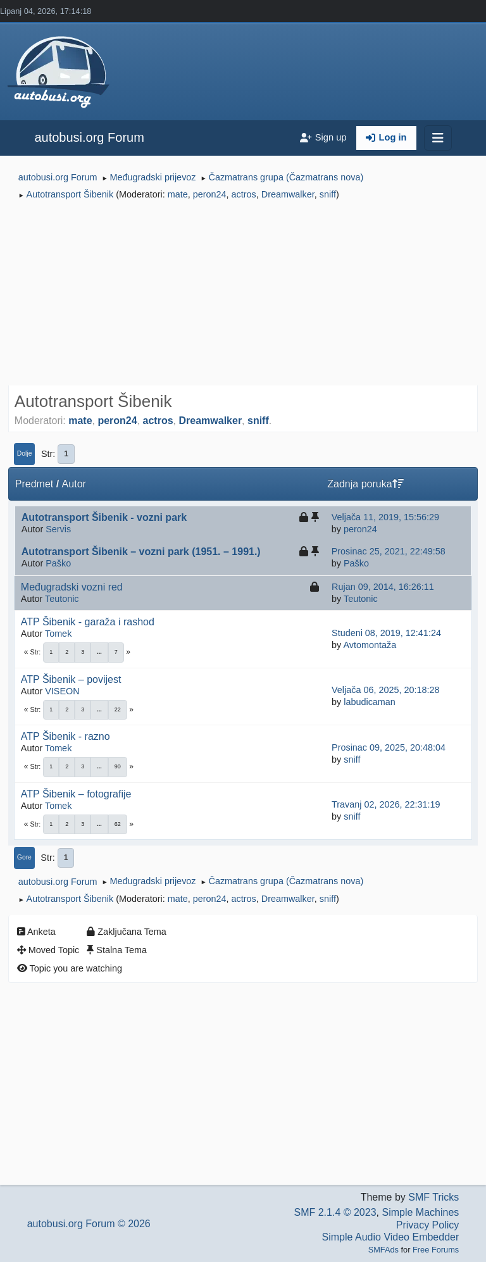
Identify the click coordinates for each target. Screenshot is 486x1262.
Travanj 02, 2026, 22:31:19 (386, 804)
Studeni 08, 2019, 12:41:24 (386, 633)
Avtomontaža (369, 645)
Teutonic (62, 599)
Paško (58, 563)
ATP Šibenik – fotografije (76, 794)
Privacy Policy (427, 1225)
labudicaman (370, 702)
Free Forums (436, 1249)
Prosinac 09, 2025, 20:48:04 (389, 747)
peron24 (210, 194)
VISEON (62, 691)
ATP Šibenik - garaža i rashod (87, 621)
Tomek (58, 633)
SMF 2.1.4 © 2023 (335, 1212)
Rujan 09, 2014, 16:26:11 (383, 587)
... (99, 652)
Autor (74, 483)
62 (118, 824)
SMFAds (383, 1249)
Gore (24, 857)
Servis (58, 529)
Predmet (34, 483)
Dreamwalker (288, 194)
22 (118, 709)
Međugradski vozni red (72, 587)
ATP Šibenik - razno (65, 736)
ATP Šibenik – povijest (71, 679)
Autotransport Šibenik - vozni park (104, 517)
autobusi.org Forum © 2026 (89, 1223)
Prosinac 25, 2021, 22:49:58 (389, 551)
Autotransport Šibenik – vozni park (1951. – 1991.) (141, 551)
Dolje (24, 453)
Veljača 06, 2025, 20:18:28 (385, 690)
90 (118, 766)
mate (178, 194)
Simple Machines (420, 1212)
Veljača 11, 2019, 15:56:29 (385, 517)
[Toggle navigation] (438, 138)
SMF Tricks (433, 1197)
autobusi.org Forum (89, 137)
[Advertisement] (243, 295)
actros (244, 194)
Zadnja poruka (365, 483)
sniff (328, 194)
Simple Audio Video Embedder (390, 1237)
